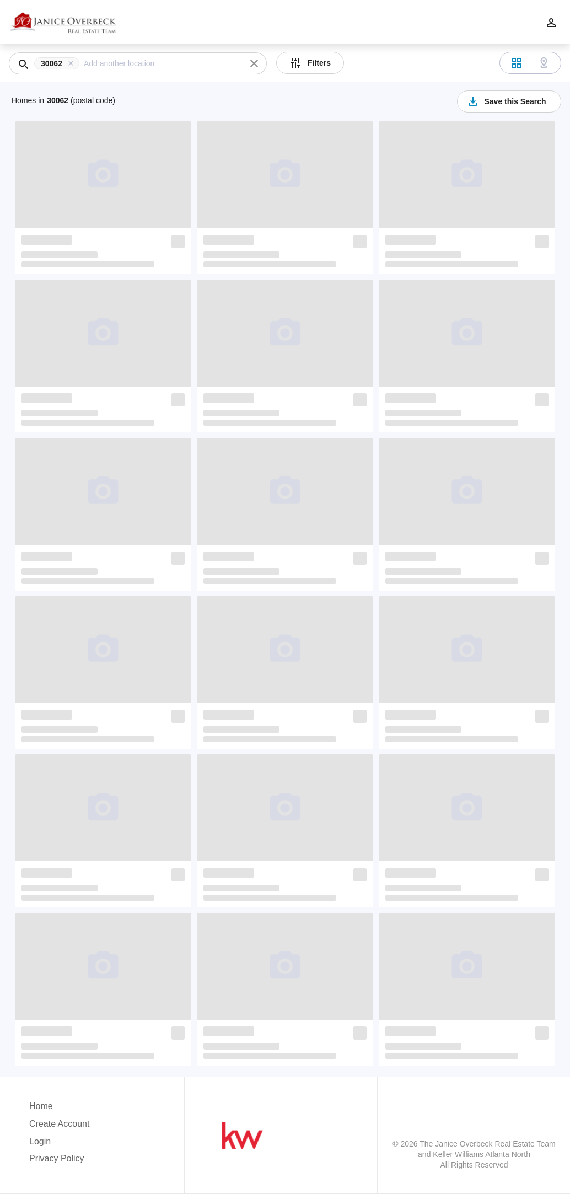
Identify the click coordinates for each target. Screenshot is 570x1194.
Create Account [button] (59, 1123)
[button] (59, 63)
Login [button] (40, 1141)
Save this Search (506, 101)
